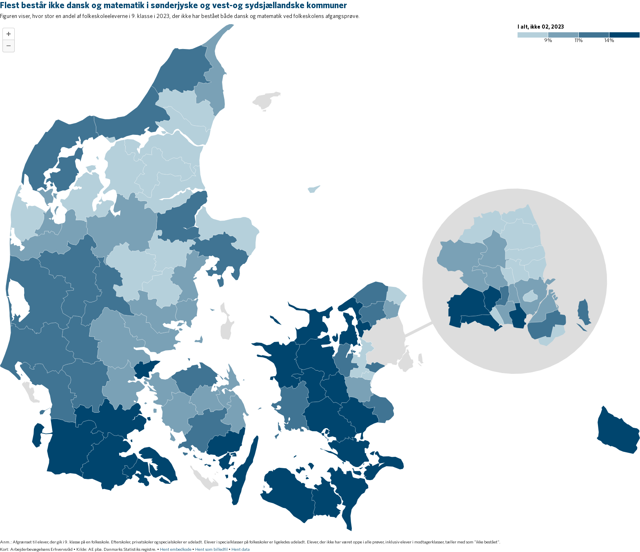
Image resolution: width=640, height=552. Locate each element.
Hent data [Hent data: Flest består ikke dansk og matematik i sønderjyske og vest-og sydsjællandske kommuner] (240, 549)
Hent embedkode (175, 549)
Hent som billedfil (211, 549)
